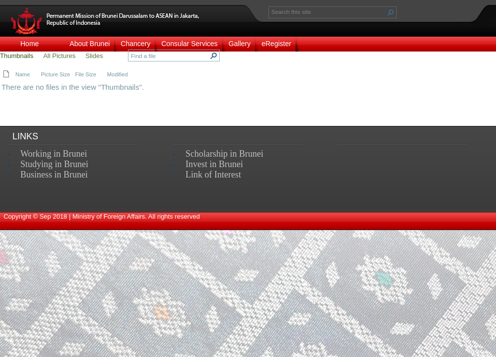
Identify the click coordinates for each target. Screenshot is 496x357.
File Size (85, 74)
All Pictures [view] (59, 56)
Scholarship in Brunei (224, 154)
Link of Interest (213, 174)
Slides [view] (94, 56)
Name (22, 74)
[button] (390, 12)
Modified (117, 74)
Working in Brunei (53, 154)
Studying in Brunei (54, 164)
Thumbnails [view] (16, 56)
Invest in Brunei (214, 164)
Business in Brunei (54, 174)
